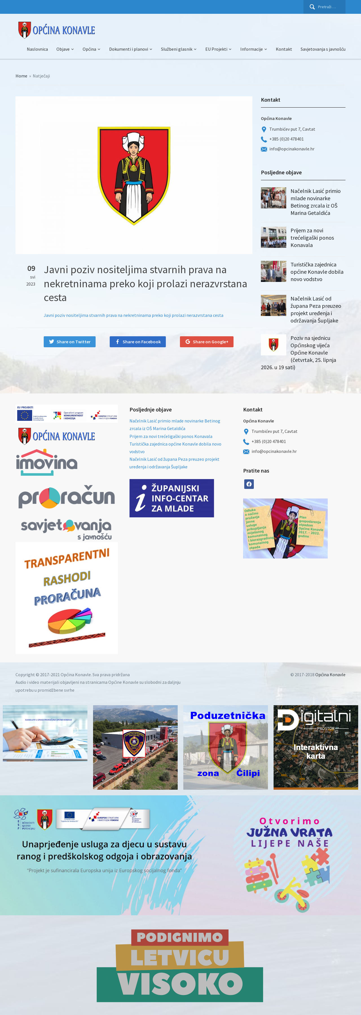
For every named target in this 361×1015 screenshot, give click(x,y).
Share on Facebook (142, 341)
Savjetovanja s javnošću (323, 49)
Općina (89, 49)
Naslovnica (37, 49)
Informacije (251, 49)
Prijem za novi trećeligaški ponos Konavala (312, 237)
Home (21, 76)
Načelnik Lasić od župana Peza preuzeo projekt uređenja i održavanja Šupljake (315, 309)
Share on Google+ (210, 341)
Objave (63, 49)
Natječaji (41, 76)
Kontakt (284, 49)
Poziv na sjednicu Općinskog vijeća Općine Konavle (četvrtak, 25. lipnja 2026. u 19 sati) (298, 352)
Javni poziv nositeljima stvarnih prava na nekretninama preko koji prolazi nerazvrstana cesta (133, 315)
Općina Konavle (330, 674)
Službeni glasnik (176, 49)
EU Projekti (216, 49)
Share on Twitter (74, 341)
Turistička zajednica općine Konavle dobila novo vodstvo (317, 271)
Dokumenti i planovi (128, 49)
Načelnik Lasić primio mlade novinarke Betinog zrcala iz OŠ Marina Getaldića (315, 201)
